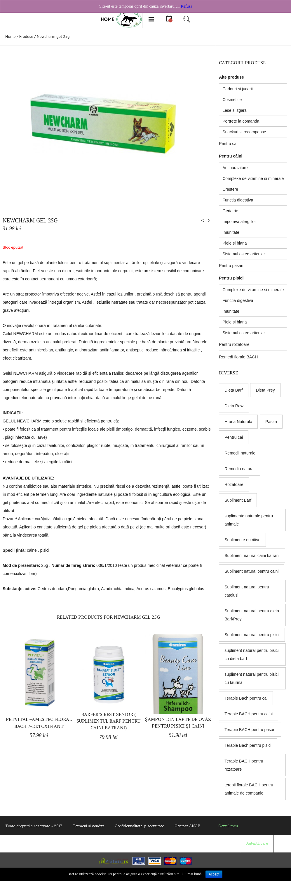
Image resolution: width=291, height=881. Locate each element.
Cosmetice (232, 99)
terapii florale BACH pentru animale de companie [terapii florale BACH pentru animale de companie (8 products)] (248, 789)
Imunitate (230, 232)
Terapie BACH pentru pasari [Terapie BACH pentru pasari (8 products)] (249, 729)
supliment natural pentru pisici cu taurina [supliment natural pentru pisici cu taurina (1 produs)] (251, 678)
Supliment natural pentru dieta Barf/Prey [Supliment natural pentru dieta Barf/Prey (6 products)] (251, 614)
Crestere (230, 189)
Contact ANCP (187, 826)
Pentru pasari (231, 265)
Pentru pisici (231, 278)
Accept (214, 874)
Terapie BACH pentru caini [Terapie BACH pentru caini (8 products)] (248, 714)
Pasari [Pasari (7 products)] (271, 421)
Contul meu (228, 826)
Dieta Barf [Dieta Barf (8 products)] (233, 390)
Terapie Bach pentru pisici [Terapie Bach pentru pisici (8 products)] (247, 745)
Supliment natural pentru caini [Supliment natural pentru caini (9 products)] (251, 571)
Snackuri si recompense (244, 132)
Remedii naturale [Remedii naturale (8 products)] (239, 453)
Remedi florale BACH (238, 357)
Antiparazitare (235, 167)
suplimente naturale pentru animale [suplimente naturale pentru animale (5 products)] (248, 520)
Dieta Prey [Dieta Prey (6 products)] (265, 390)
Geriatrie (230, 210)
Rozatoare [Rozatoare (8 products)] (233, 484)
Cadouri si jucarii (237, 88)
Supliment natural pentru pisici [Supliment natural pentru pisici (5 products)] (251, 634)
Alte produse (231, 77)
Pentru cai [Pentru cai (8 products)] (233, 437)
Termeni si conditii (88, 826)
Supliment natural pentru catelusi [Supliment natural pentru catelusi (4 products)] (246, 591)
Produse (26, 36)
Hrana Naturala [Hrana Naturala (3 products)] (238, 421)
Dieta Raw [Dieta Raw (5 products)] (233, 406)
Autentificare (257, 843)
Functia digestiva (237, 200)
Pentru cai (228, 143)
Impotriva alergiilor (239, 221)
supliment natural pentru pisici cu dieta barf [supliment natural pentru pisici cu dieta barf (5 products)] (251, 654)
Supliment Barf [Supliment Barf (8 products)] (237, 500)
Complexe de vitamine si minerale (253, 178)
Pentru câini (230, 156)
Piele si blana (234, 243)
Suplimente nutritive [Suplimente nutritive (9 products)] (242, 539)
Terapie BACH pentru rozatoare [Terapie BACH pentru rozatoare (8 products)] (243, 765)
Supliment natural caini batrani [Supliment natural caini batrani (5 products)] (251, 555)
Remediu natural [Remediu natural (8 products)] (239, 468)
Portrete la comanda (240, 121)
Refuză (186, 6)
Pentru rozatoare (234, 344)
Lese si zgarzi (235, 110)
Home (10, 36)
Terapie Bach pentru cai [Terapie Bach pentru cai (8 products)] (245, 698)
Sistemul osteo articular (243, 254)
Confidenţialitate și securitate (139, 826)
